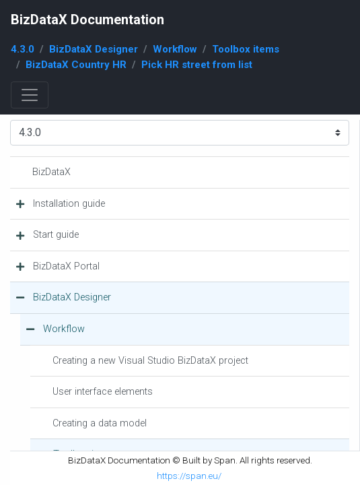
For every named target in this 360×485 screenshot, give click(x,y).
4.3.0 (22, 49)
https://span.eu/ (189, 475)
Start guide (56, 234)
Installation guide (69, 203)
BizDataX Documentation (87, 19)
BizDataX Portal (66, 266)
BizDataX (51, 172)
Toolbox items (245, 49)
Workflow (175, 49)
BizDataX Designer (93, 49)
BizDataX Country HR (76, 65)
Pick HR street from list (196, 65)
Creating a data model (99, 423)
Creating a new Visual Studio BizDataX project (150, 360)
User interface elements (102, 391)
